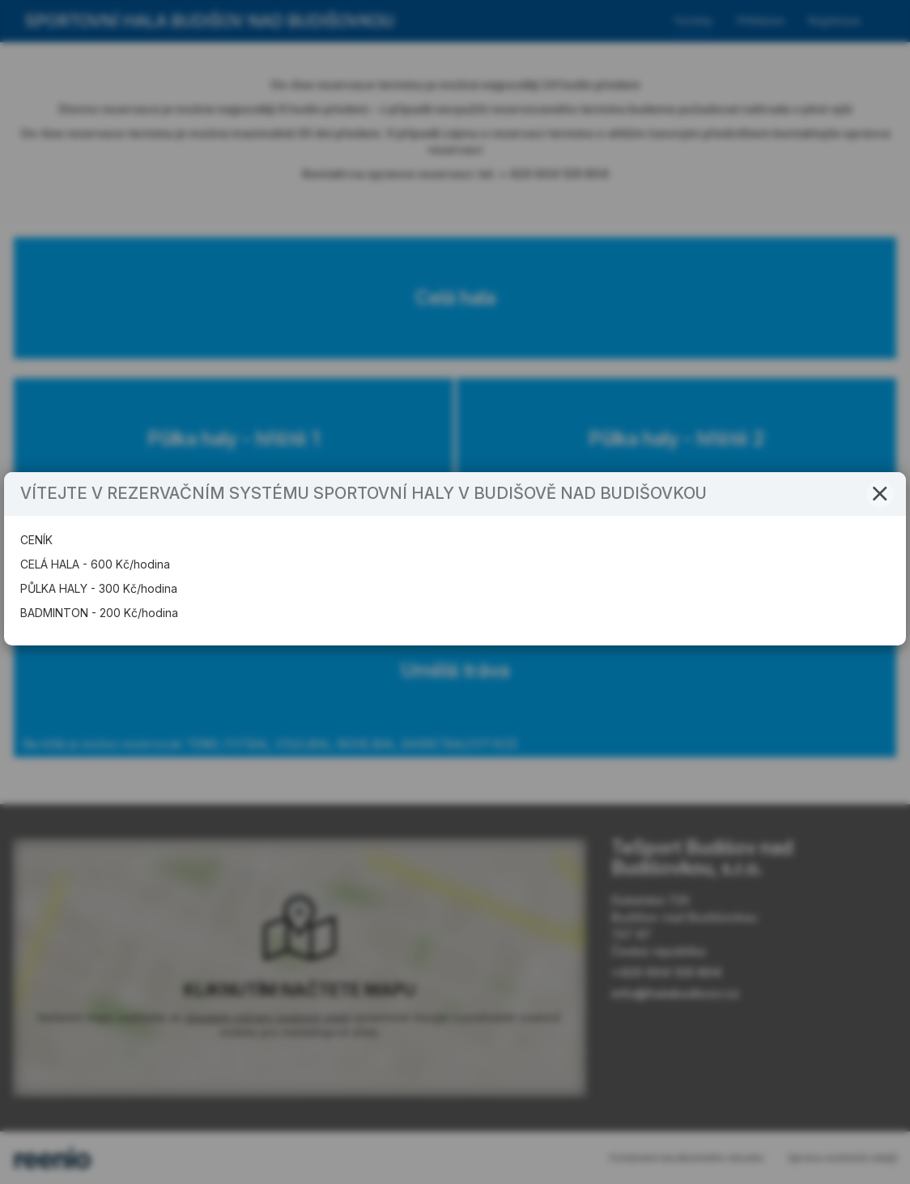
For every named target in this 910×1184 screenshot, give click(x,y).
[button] (880, 527)
